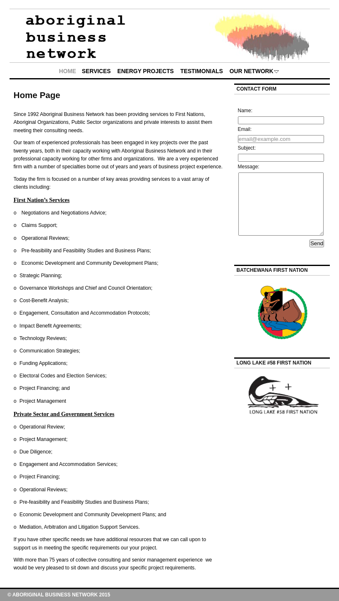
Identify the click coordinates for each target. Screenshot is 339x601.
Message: (249, 167)
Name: (245, 110)
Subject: (247, 148)
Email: (245, 129)
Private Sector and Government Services (64, 414)
